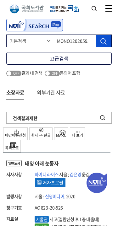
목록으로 (12, 146)
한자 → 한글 (41, 133)
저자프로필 (50, 182)
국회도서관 (26, 8)
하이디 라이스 (47, 174)
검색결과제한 (25, 118)
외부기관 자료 (51, 92)
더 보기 (77, 135)
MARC (61, 133)
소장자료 (15, 92)
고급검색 (59, 58)
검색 (94, 8)
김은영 (75, 174)
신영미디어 (55, 196)
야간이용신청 (15, 133)
